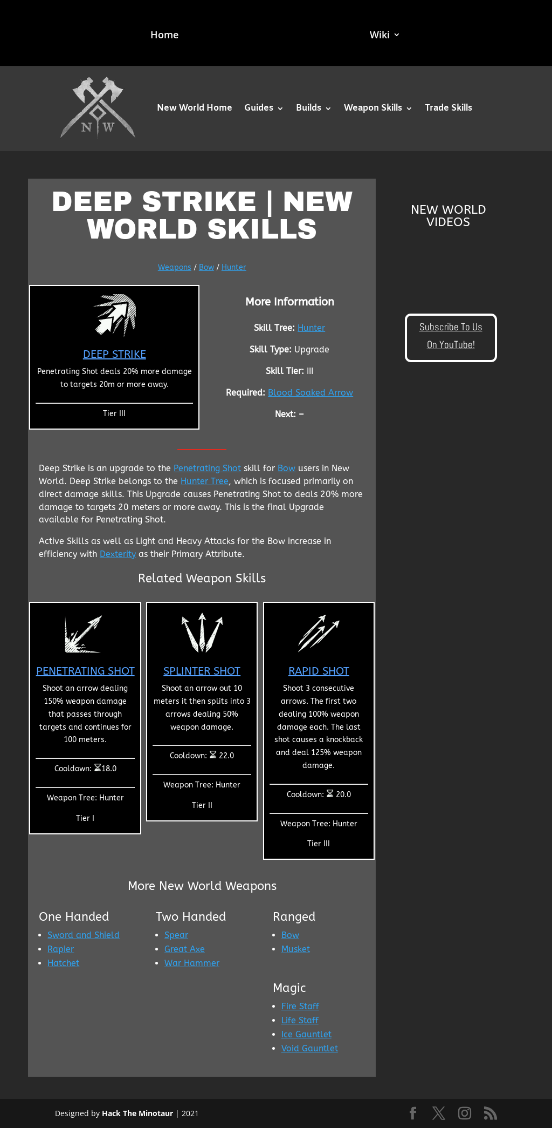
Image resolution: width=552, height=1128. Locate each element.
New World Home (194, 108)
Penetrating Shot (207, 468)
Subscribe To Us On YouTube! (450, 335)
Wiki (381, 36)
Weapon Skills (373, 108)
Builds (308, 108)
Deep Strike (114, 354)
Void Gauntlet (309, 1048)
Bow (206, 267)
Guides (258, 108)
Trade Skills (448, 108)
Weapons (174, 267)
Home (163, 36)
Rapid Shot (318, 671)
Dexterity (118, 554)
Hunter (234, 267)
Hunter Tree (205, 481)
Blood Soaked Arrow (310, 393)
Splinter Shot (201, 671)
